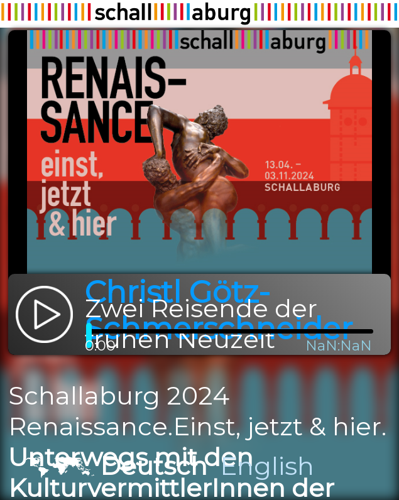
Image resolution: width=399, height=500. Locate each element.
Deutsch (153, 465)
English (267, 465)
